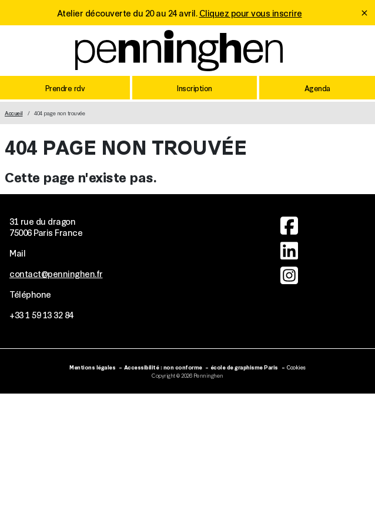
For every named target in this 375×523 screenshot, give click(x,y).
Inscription (194, 87)
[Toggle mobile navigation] (357, 53)
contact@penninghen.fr (56, 273)
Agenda (317, 87)
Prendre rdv (65, 87)
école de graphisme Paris (244, 367)
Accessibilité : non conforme (163, 367)
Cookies (296, 366)
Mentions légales (92, 367)
